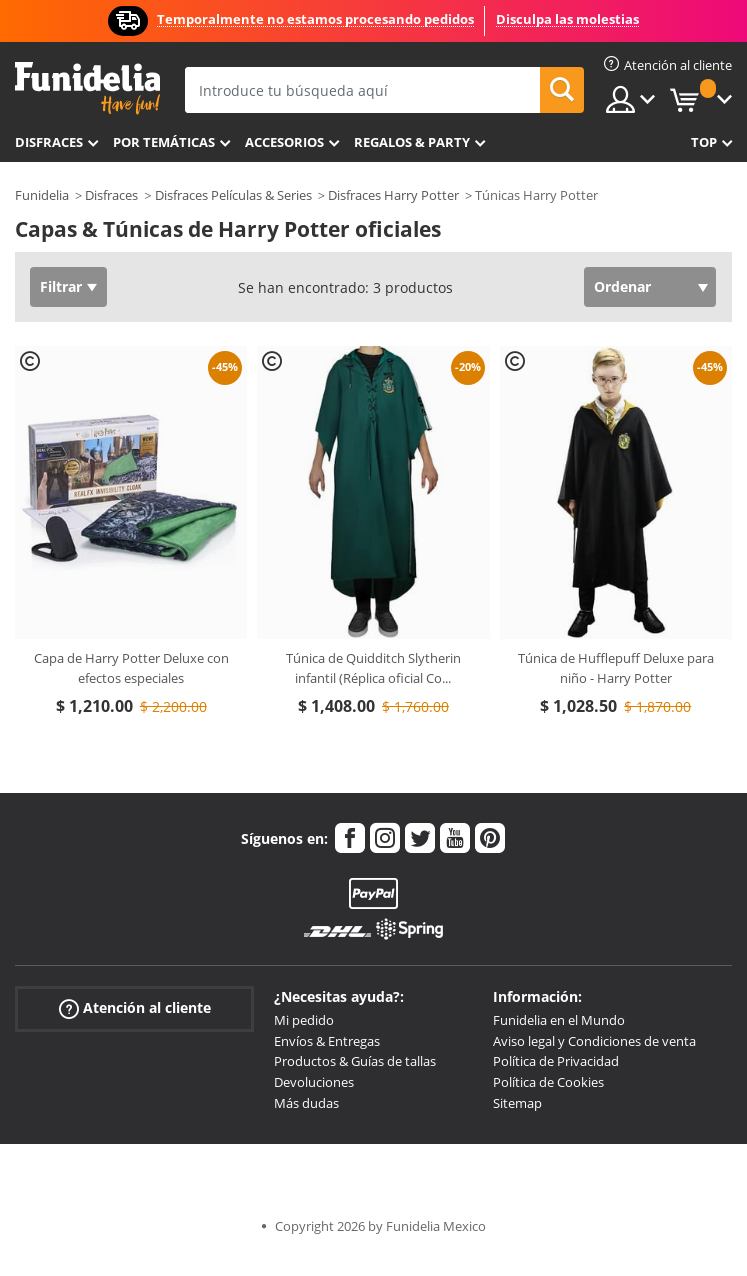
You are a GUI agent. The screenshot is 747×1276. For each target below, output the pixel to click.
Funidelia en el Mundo (559, 1020)
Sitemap (517, 1103)
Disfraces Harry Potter (393, 195)
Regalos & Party (412, 142)
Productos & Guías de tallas (355, 1061)
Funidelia (42, 195)
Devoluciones (314, 1082)
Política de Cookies (548, 1082)
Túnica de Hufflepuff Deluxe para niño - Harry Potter (616, 668)
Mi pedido (304, 1020)
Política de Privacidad (556, 1061)
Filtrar (61, 286)
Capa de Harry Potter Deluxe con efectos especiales (131, 668)
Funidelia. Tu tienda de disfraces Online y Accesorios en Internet (87, 88)
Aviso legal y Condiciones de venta (594, 1041)
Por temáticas (164, 142)
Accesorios (284, 142)
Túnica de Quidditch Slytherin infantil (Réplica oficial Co (373, 668)
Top (704, 142)
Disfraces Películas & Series (233, 195)
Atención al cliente (135, 1008)
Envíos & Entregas (327, 1041)
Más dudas (306, 1103)
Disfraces (49, 142)
